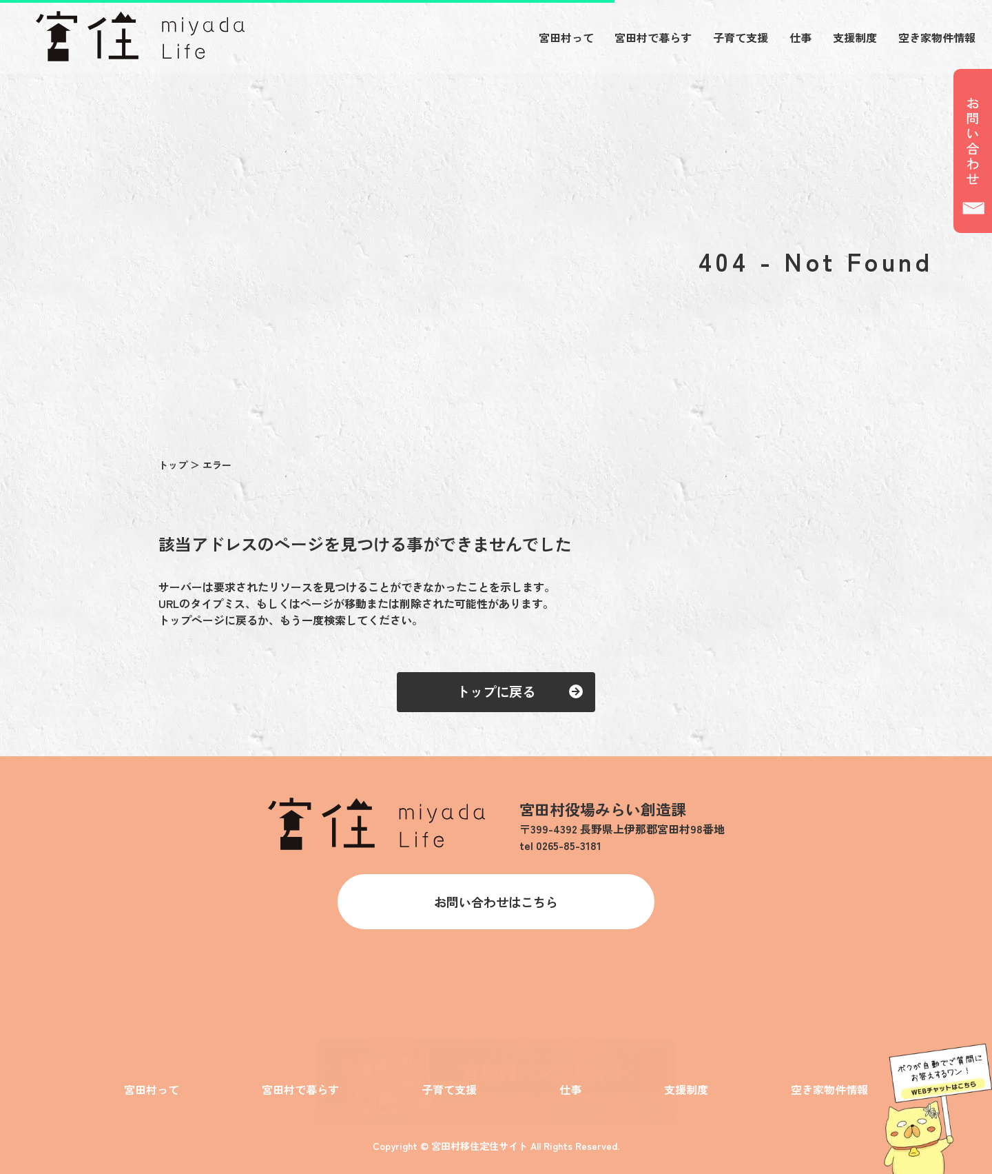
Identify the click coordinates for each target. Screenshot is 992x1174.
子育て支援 (740, 37)
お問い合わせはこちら (496, 902)
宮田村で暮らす (653, 37)
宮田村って (566, 37)
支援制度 (855, 37)
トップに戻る (496, 691)
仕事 (800, 37)
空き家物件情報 (936, 37)
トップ (174, 465)
